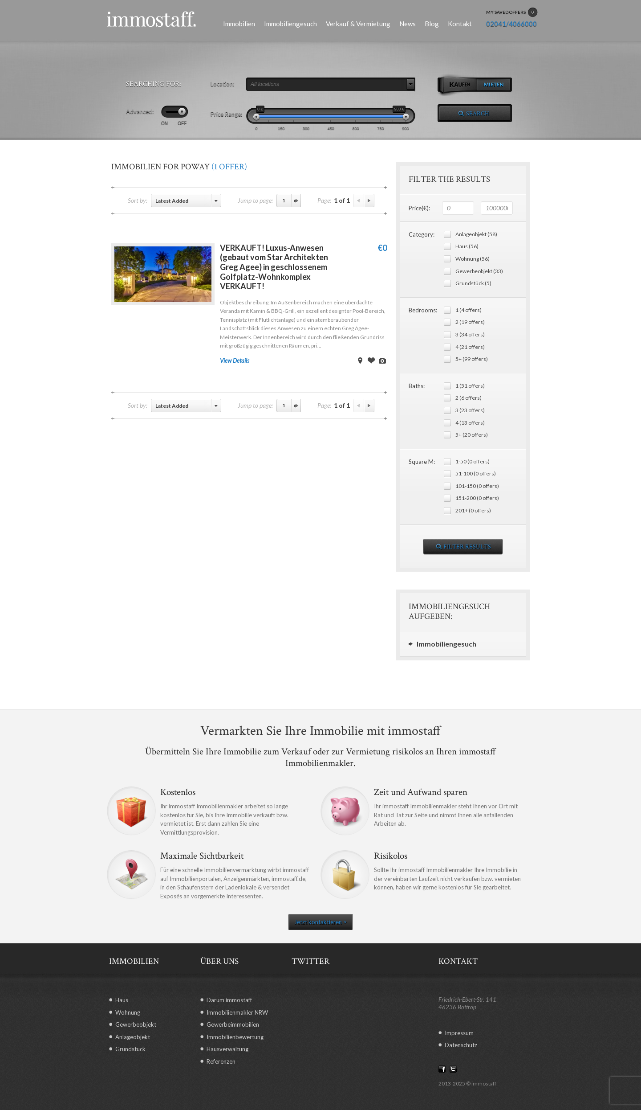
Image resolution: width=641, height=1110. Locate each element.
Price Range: (226, 114)
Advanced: (140, 111)
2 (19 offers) (470, 322)
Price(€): (419, 208)
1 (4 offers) (468, 310)
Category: (421, 234)
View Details (234, 360)
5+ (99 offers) (471, 359)
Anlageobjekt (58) (476, 234)
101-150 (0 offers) (477, 486)
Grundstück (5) (473, 283)
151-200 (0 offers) (477, 498)
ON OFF (174, 123)
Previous (358, 200)
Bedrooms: (423, 310)
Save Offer (371, 360)
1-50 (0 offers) (472, 461)
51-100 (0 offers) (475, 473)
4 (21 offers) (470, 347)
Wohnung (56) (472, 258)
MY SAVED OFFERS (512, 12)
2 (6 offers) (468, 397)
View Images (382, 360)
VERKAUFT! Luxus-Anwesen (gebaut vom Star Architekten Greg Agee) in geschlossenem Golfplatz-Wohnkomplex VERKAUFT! (274, 267)
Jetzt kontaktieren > (320, 922)
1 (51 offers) (470, 385)
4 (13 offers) (470, 422)
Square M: (422, 461)
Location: (222, 83)
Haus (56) (467, 246)
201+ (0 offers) (473, 510)
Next (369, 200)
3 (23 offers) (470, 410)
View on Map (360, 360)
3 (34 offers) (470, 334)
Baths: (417, 385)
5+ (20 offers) (471, 434)
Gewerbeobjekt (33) (479, 271)
